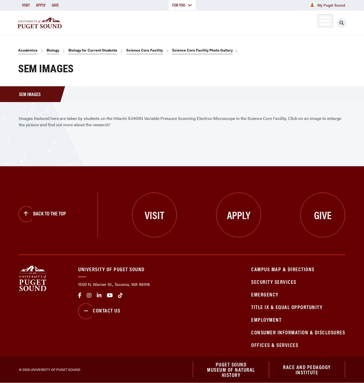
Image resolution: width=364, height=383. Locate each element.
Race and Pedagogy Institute (307, 369)
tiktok (120, 295)
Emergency (265, 294)
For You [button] (182, 5)
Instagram (89, 295)
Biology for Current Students (92, 50)
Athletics (284, 22)
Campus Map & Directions (283, 269)
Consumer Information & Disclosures (298, 332)
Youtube (110, 295)
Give (55, 5)
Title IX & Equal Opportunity (286, 307)
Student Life (244, 22)
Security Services (273, 281)
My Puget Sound (327, 5)
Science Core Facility (144, 50)
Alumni (312, 22)
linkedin (99, 295)
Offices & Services (274, 345)
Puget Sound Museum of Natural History (231, 369)
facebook (80, 295)
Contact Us (99, 311)
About (128, 22)
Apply (41, 5)
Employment (266, 319)
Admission (202, 22)
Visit (26, 5)
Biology (53, 50)
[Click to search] (341, 23)
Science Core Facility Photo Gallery (202, 50)
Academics (163, 22)
